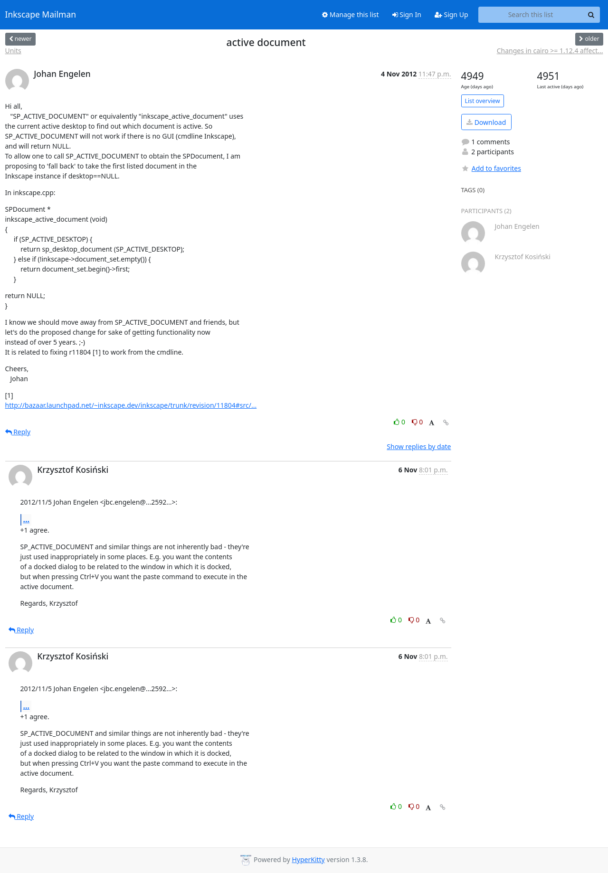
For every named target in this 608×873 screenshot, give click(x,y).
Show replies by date (419, 446)
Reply (18, 431)
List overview (482, 101)
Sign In (406, 14)
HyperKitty (308, 859)
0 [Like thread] (400, 421)
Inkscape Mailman (40, 14)
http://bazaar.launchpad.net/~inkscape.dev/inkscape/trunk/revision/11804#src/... (131, 405)
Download (486, 122)
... (26, 519)
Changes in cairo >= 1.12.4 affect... (550, 50)
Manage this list (350, 14)
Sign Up (451, 14)
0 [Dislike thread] (417, 421)
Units (13, 50)
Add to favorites (491, 168)
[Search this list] (530, 15)
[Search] (591, 15)
